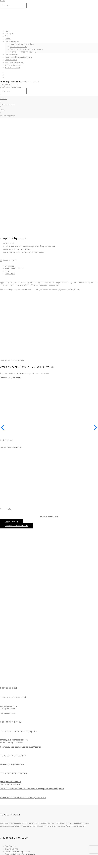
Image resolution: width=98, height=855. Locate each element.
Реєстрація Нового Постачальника (20, 801)
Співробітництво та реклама (17, 799)
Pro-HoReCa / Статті (18, 46)
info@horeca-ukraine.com (11, 87)
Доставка (39, 831)
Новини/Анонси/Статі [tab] (14, 216)
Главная (3, 98)
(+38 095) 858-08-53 (30, 81)
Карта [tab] (7, 218)
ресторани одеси (7, 656)
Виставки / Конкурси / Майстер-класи (26, 49)
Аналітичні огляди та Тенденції (23, 52)
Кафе (7, 31)
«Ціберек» (6, 387)
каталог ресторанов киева (11, 689)
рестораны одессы (8, 653)
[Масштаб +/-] (1, 851)
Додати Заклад (11, 796)
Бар (6, 36)
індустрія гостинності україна (19, 678)
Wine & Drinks (11, 59)
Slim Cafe (5, 456)
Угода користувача (78, 831)
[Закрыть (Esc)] (8, 851)
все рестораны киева (13, 720)
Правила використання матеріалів (49, 834)
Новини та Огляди (51, 831)
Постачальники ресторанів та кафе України (20, 694)
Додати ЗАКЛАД (11, 469)
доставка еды (8, 635)
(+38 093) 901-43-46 (9, 84)
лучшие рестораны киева (11, 731)
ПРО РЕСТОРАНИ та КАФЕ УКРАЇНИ (15, 736)
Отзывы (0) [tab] (10, 221)
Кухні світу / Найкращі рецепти (18, 57)
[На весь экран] (3, 851)
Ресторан (9, 33)
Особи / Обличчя (12, 65)
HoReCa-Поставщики (13, 702)
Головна (14, 831)
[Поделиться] (6, 851)
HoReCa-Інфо (64, 831)
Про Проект (10, 793)
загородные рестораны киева (14, 687)
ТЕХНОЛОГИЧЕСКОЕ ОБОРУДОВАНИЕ (23, 744)
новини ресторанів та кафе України (47, 736)
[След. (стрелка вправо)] (3, 854)
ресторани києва (10, 669)
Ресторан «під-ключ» (14, 62)
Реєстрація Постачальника (16, 473)
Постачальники (11, 54)
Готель (8, 38)
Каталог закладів (7, 104)
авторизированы (21, 321)
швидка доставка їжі (13, 644)
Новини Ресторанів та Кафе (22, 44)
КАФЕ (2, 110)
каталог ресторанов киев (12, 711)
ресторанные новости (10, 729)
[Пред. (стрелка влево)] (1, 854)
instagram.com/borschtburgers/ (17, 196)
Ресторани (30, 831)
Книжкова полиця (12, 67)
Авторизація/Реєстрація (49, 464)
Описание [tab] (9, 213)
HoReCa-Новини (12, 41)
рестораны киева (7, 660)
